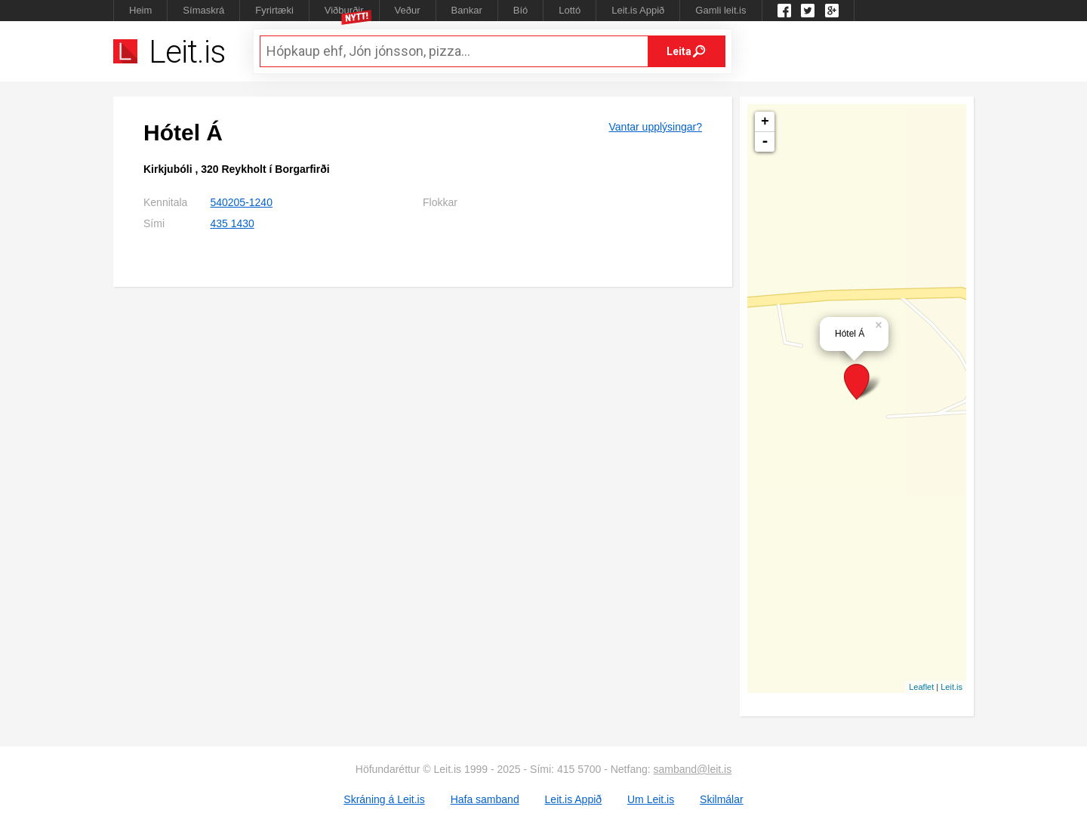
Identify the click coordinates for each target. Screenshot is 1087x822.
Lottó (569, 10)
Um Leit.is (650, 799)
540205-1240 (241, 202)
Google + (832, 10)
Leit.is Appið (637, 10)
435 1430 (232, 223)
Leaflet (921, 686)
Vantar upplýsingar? (655, 127)
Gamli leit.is (720, 10)
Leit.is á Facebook (784, 10)
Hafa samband (485, 799)
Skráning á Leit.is (383, 799)
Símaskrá (203, 10)
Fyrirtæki (274, 10)
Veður (407, 10)
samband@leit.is (693, 769)
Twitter (807, 10)
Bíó (520, 10)
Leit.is (951, 686)
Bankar (466, 10)
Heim (140, 10)
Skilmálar (722, 799)
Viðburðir (344, 10)
